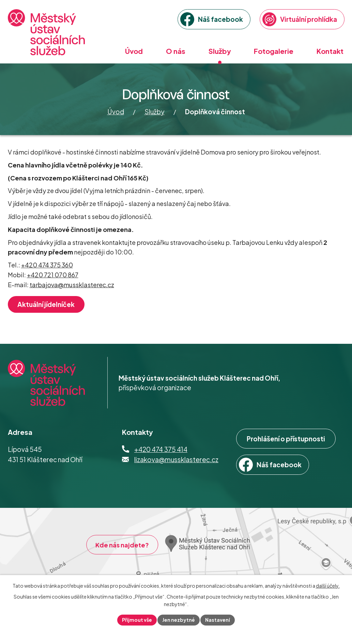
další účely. (328, 586)
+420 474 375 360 (47, 265)
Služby (154, 111)
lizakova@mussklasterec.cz (176, 459)
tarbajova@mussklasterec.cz (72, 285)
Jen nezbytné (178, 620)
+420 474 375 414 (160, 449)
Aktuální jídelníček (46, 304)
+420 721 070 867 (52, 275)
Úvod (115, 111)
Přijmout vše (137, 620)
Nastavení (217, 620)
